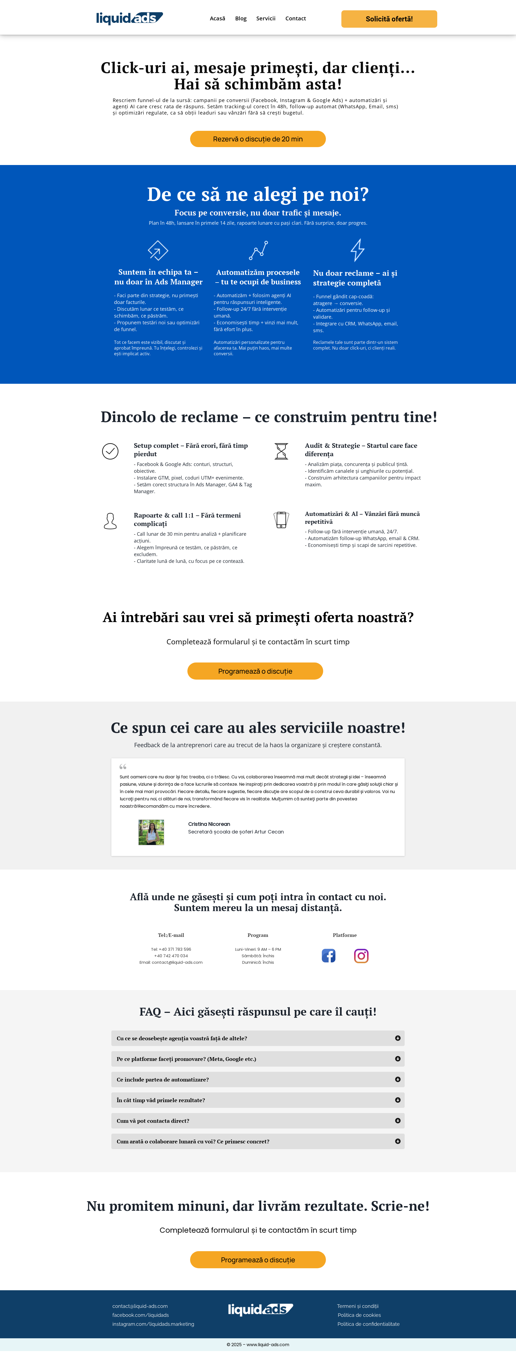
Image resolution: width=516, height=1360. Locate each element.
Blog (241, 18)
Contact (295, 18)
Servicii (266, 18)
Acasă (217, 18)
